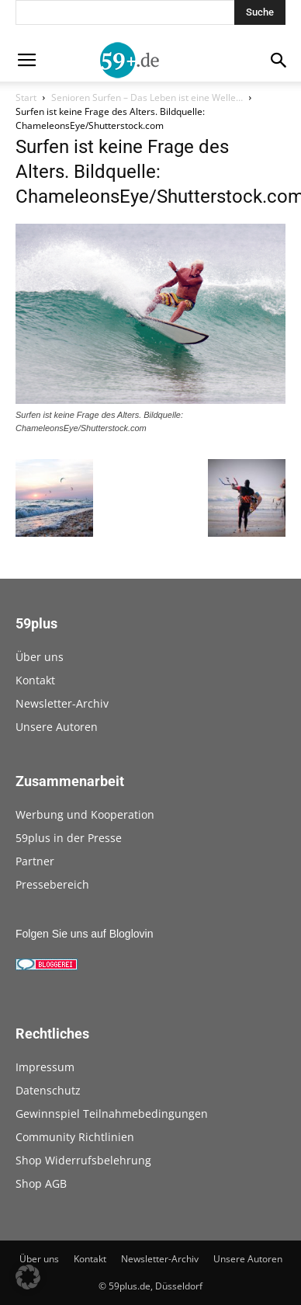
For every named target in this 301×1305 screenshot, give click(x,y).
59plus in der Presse (69, 837)
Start (26, 97)
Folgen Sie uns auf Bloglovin (84, 933)
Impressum (45, 1067)
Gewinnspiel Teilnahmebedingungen (112, 1113)
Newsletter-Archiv (62, 703)
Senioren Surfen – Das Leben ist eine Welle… (147, 97)
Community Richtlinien (75, 1136)
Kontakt (35, 680)
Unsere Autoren (57, 726)
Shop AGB (41, 1183)
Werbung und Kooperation (85, 814)
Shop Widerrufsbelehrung (83, 1160)
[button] (28, 1277)
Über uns (40, 656)
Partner (35, 861)
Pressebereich (52, 884)
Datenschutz (48, 1090)
